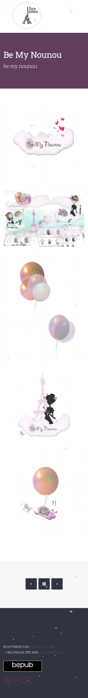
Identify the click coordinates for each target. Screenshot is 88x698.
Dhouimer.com (52, 652)
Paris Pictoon (41, 647)
